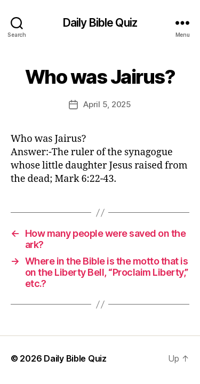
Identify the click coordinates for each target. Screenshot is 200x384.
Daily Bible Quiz (100, 22)
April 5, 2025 (107, 104)
